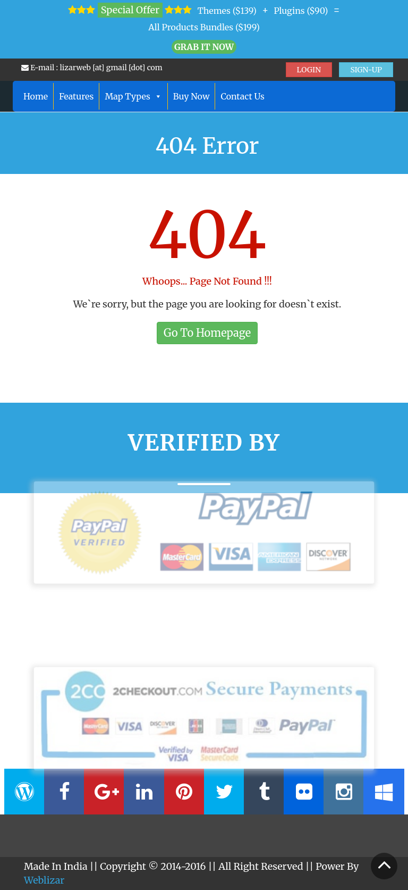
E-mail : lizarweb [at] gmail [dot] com (92, 67)
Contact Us (242, 96)
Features (76, 96)
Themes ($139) (227, 10)
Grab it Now (204, 46)
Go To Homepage (207, 332)
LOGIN (309, 69)
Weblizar (44, 880)
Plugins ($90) (301, 10)
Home (35, 96)
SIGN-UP (366, 69)
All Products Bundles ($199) (204, 27)
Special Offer (130, 10)
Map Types (133, 96)
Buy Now (191, 96)
